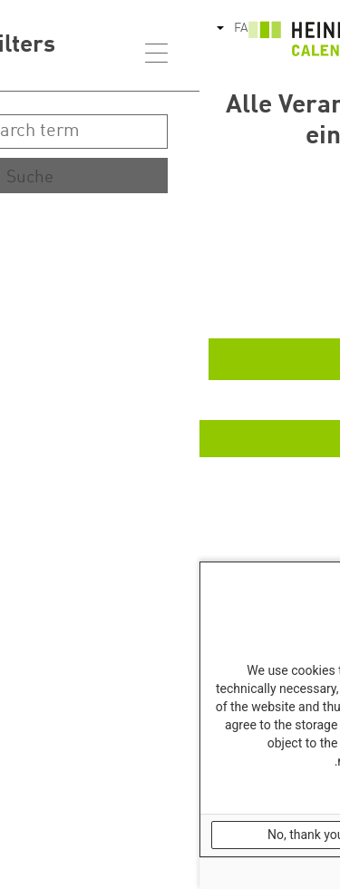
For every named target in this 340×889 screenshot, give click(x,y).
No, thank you (106, 834)
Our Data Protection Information (251, 792)
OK (265, 834)
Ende (286, 304)
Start (286, 247)
